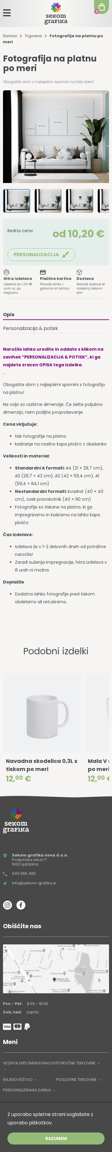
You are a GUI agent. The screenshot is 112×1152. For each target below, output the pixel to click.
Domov (10, 36)
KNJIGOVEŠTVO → (20, 1079)
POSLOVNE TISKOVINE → (79, 1079)
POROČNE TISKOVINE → (78, 1063)
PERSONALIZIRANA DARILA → (29, 1090)
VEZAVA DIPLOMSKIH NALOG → (29, 1066)
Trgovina (33, 36)
